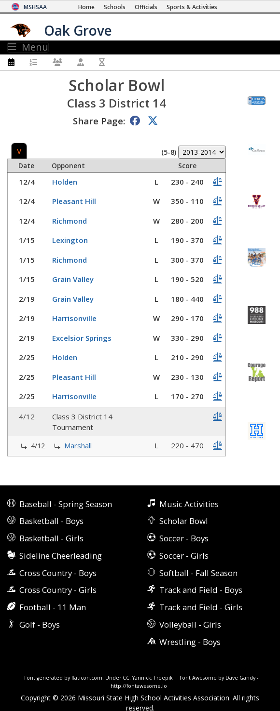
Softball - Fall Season (198, 572)
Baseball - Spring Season (65, 504)
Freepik (163, 677)
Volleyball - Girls (190, 624)
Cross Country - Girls (58, 589)
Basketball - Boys (51, 520)
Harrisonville (74, 318)
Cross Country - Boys (58, 572)
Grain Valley (73, 279)
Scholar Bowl (183, 520)
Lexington (70, 240)
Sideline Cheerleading (60, 555)
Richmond (69, 221)
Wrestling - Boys (190, 641)
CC (126, 677)
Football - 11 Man (52, 607)
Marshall (78, 445)
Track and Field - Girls (200, 607)
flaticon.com (86, 677)
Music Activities (189, 504)
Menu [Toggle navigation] (28, 47)
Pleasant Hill (74, 201)
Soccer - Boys (184, 538)
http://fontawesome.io (139, 686)
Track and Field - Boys (200, 589)
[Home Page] (86, 6)
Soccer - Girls (184, 555)
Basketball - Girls (51, 538)
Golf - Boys (39, 624)
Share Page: (99, 121)
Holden (64, 182)
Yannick (141, 677)
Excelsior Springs (82, 338)
